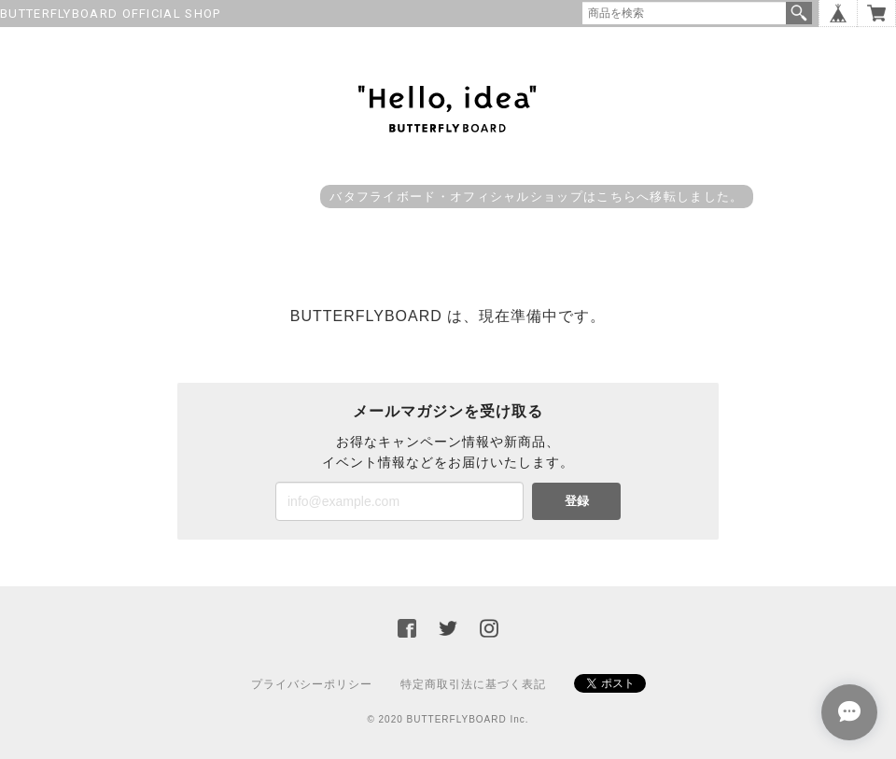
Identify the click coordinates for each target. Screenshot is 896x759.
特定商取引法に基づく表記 (473, 684)
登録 (577, 501)
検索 (799, 13)
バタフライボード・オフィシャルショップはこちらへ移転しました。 (536, 197)
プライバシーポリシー (311, 684)
